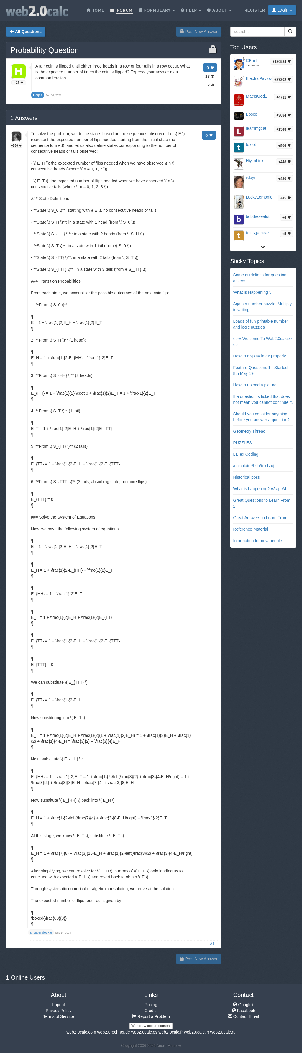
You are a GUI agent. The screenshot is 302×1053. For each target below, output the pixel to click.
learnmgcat (256, 128)
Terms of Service (58, 1016)
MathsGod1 (256, 96)
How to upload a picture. (255, 385)
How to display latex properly (259, 356)
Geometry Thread (249, 431)
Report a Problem (151, 1016)
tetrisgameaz (258, 232)
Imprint (58, 1004)
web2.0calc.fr (170, 1032)
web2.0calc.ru (222, 1032)
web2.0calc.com (81, 1032)
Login (282, 10)
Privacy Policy (58, 1010)
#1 (212, 943)
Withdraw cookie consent (150, 1026)
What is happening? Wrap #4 (259, 488)
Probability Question (44, 50)
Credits (151, 1010)
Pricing (151, 1004)
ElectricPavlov (259, 78)
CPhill (251, 60)
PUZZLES (242, 442)
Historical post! (246, 477)
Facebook (243, 1010)
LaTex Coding (246, 454)
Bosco (251, 114)
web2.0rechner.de (113, 1032)
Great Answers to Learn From (260, 517)
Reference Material (250, 529)
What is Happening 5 (252, 292)
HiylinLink (255, 160)
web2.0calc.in (196, 1032)
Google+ (243, 1004)
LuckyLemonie (259, 197)
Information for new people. (258, 540)
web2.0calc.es (144, 1032)
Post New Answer (199, 31)
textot (251, 144)
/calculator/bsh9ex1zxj (253, 465)
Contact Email (243, 1016)
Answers (23, 118)
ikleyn (251, 177)
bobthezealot (258, 216)
